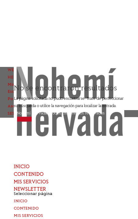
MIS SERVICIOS (31, 182)
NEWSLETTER (30, 189)
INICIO (22, 167)
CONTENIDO (29, 174)
